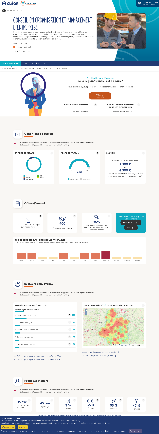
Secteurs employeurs (44, 68)
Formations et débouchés (34, 63)
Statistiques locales (10, 63)
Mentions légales (78, 415)
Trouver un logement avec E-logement (97, 355)
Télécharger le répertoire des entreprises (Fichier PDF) (39, 359)
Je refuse (22, 427)
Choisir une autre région (93, 415)
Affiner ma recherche (100, 96)
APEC (129, 228)
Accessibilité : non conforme (111, 415)
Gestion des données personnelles (59, 415)
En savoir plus (135, 431)
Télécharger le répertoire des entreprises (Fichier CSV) (39, 356)
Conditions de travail (10, 68)
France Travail (128, 222)
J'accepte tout (8, 427)
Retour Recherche (14, 10)
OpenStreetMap (121, 345)
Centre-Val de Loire (150, 3)
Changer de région (149, 4)
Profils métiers (61, 68)
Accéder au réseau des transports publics (99, 352)
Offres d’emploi (27, 68)
